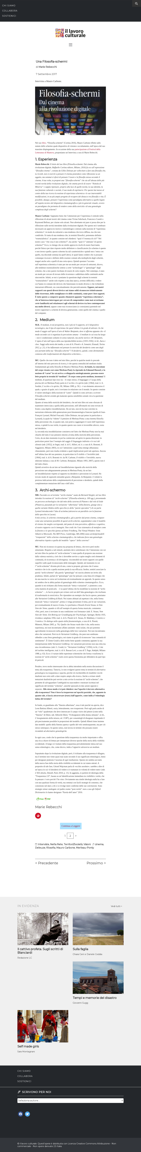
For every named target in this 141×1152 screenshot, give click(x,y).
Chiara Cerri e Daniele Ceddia (87, 954)
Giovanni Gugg (80, 1003)
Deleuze (40, 847)
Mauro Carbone (65, 847)
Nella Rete (56, 844)
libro (43, 143)
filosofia (50, 847)
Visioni (87, 844)
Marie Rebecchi (47, 67)
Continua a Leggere (71, 826)
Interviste (43, 844)
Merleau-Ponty (85, 847)
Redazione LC (24, 957)
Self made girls (28, 1046)
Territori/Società (73, 844)
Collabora (9, 10)
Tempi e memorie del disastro (95, 998)
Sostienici (9, 16)
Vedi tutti (116, 906)
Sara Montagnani (26, 1051)
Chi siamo (8, 5)
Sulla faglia (80, 949)
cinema (99, 844)
